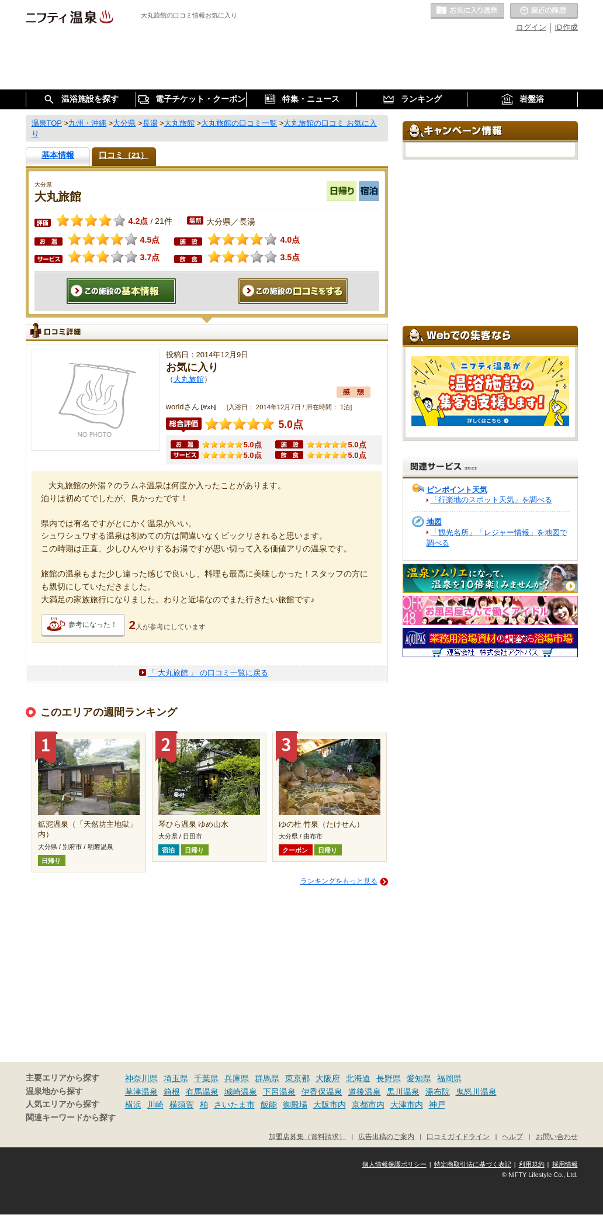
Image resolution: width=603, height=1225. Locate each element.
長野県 (388, 1078)
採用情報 (565, 1164)
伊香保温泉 (322, 1091)
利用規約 (532, 1164)
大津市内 (406, 1104)
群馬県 (267, 1078)
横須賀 (181, 1104)
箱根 (172, 1091)
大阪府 (328, 1078)
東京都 (297, 1078)
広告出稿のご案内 (386, 1136)
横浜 (133, 1104)
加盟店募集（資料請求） (307, 1136)
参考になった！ (92, 624)
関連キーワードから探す (71, 1117)
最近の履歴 (544, 11)
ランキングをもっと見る (338, 881)
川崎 (155, 1104)
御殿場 (295, 1104)
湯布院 (437, 1091)
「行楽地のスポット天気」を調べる (491, 499)
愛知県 (419, 1078)
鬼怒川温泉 (476, 1091)
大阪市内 (329, 1104)
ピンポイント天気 (457, 489)
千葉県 (206, 1078)
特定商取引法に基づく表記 (472, 1164)
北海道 (358, 1078)
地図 (434, 521)
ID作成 (566, 27)
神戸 (437, 1104)
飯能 (269, 1104)
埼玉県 (176, 1078)
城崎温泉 (240, 1091)
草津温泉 (141, 1091)
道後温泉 (364, 1091)
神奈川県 (141, 1078)
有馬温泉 (202, 1091)
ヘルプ (512, 1136)
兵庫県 (236, 1078)
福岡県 (449, 1078)
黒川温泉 (403, 1091)
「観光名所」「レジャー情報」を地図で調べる (497, 537)
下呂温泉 (279, 1091)
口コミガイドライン (458, 1136)
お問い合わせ (557, 1136)
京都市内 (368, 1104)
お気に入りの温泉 (467, 11)
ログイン (531, 27)
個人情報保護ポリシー (394, 1164)
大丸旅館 (189, 379)
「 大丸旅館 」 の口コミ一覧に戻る (208, 672)
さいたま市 (234, 1104)
